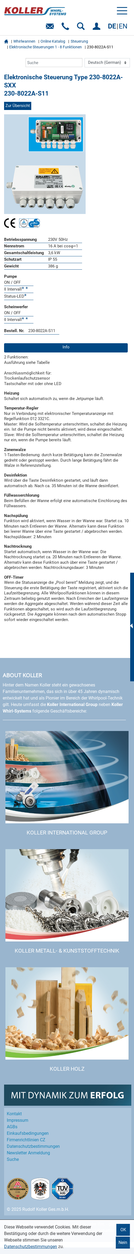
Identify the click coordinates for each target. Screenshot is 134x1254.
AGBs (12, 1126)
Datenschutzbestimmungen (30, 1246)
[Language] (107, 62)
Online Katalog (52, 41)
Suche (13, 1159)
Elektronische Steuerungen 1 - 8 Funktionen (45, 47)
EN (123, 26)
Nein (123, 1242)
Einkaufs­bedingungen (28, 1133)
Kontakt (14, 1113)
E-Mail (51, 28)
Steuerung (79, 41)
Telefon (66, 28)
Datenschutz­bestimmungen (33, 1146)
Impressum (17, 1120)
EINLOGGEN (97, 28)
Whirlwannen (24, 41)
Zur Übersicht (17, 105)
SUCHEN (82, 28)
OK (123, 1229)
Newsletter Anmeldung (28, 1152)
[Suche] (54, 62)
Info (66, 347)
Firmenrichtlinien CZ (26, 1139)
